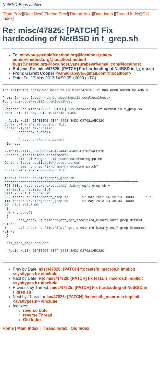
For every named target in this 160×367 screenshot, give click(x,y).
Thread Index (128, 14)
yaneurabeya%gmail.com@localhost (105, 64)
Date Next (33, 14)
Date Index (104, 14)
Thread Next (80, 14)
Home (8, 362)
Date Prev (13, 14)
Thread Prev (56, 14)
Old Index (80, 362)
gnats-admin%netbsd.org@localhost (62, 57)
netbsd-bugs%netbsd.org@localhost (50, 61)
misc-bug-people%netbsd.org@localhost (59, 55)
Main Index (28, 362)
